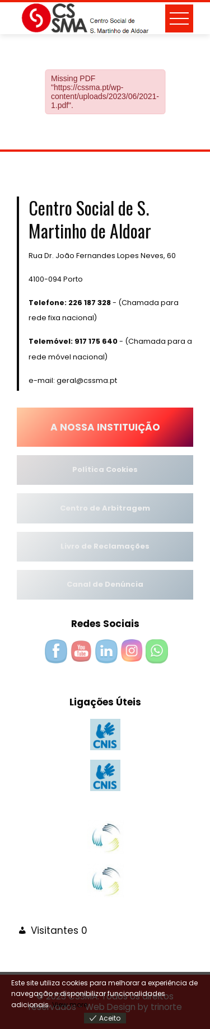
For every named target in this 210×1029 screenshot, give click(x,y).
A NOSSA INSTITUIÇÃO (105, 427)
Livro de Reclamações (105, 546)
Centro (74, 508)
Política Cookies (105, 469)
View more (69, 1004)
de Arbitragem (119, 508)
